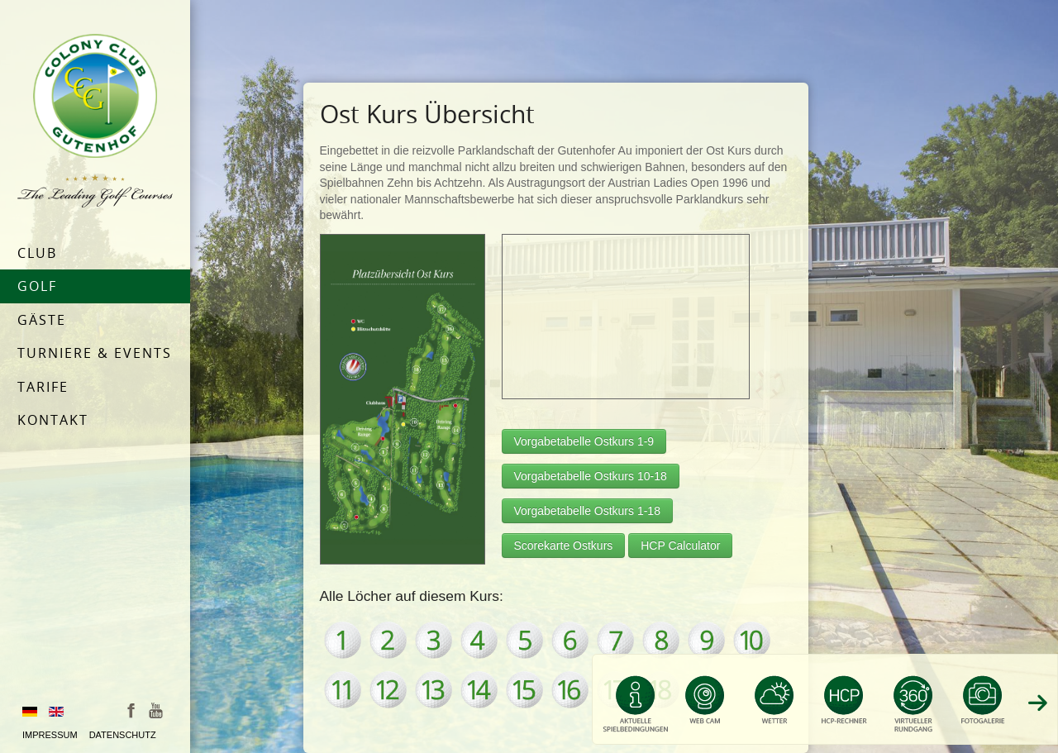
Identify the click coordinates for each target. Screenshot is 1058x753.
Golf (37, 286)
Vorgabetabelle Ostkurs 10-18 (590, 476)
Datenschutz (122, 735)
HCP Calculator (680, 545)
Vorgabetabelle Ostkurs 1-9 (584, 441)
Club (37, 253)
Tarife (43, 387)
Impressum (50, 735)
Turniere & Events (94, 353)
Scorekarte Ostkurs (563, 545)
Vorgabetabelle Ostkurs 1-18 (587, 510)
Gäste (41, 320)
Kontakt (52, 420)
